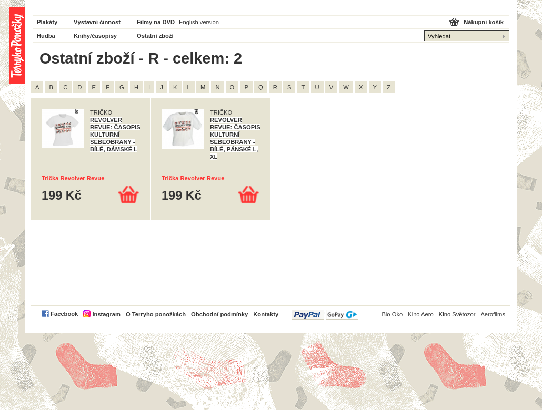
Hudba (46, 36)
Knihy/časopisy (95, 36)
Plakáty (47, 22)
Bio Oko (392, 314)
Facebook (64, 314)
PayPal (325, 315)
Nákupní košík (484, 22)
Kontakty (265, 314)
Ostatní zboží (155, 36)
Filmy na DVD (156, 22)
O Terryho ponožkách (156, 314)
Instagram (106, 314)
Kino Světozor (457, 314)
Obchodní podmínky (219, 314)
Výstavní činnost (97, 22)
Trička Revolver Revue (73, 178)
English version (199, 22)
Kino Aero (421, 314)
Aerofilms (492, 314)
